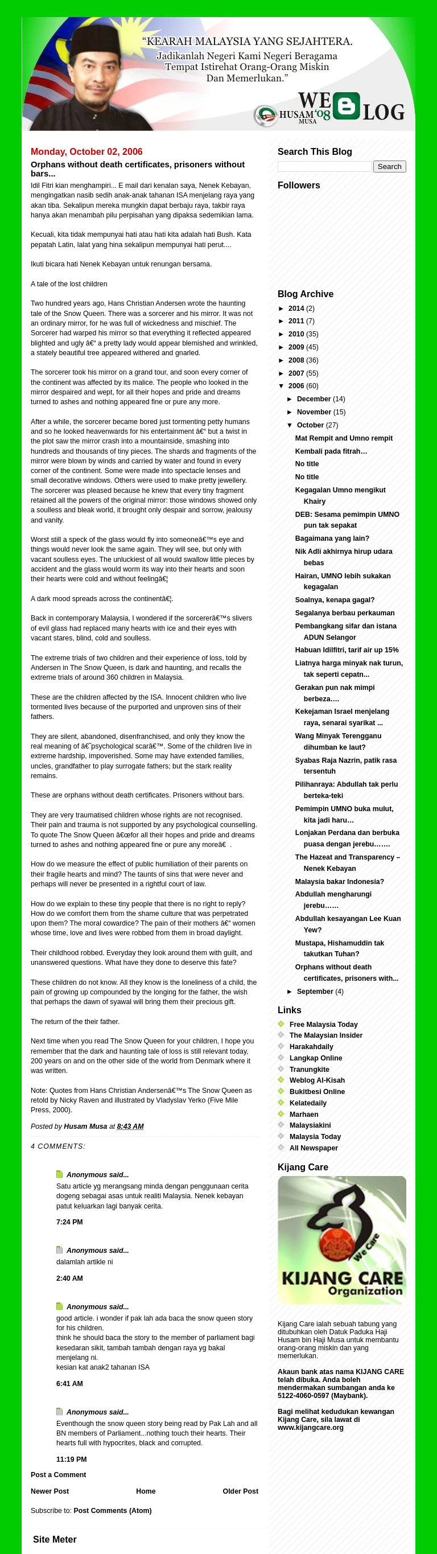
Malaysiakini (310, 1125)
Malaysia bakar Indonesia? (339, 882)
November (315, 412)
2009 (297, 347)
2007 (297, 373)
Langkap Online (316, 1058)
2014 (297, 309)
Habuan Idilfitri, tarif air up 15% (347, 650)
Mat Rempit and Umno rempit (344, 438)
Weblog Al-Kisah (317, 1080)
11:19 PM (71, 1459)
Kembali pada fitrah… (331, 451)
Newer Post (50, 1491)
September (316, 992)
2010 (297, 334)
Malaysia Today (315, 1137)
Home (145, 1491)
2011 (297, 321)
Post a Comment (58, 1475)
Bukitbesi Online (317, 1092)
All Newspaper (314, 1148)
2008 (297, 360)
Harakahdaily (311, 1047)
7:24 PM (69, 1222)
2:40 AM (69, 1278)
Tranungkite (309, 1070)
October (311, 425)
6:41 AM (69, 1384)
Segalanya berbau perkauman (345, 613)
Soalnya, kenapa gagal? (335, 600)
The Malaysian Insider (326, 1035)
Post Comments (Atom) (112, 1511)
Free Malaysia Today (324, 1025)
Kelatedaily (308, 1103)
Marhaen (304, 1115)
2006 (297, 386)
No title (307, 464)
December (315, 399)
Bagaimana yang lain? (332, 538)
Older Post (240, 1491)
